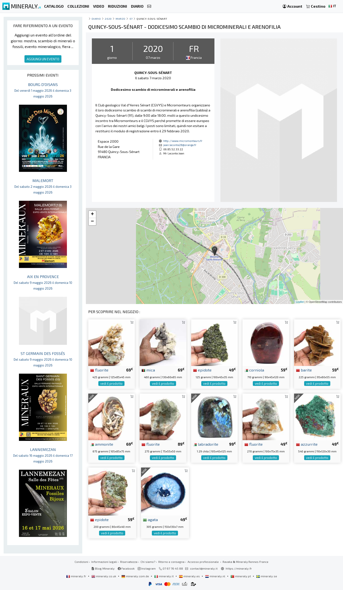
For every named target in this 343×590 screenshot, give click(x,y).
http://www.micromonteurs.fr (182, 140)
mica (148, 369)
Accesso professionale (203, 561)
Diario (96, 18)
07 (131, 18)
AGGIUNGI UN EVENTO (43, 59)
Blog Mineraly (103, 568)
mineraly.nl (215, 576)
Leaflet (300, 301)
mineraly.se (266, 576)
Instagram (147, 568)
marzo (120, 18)
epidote (202, 369)
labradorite (205, 444)
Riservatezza (128, 561)
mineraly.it (164, 576)
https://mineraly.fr (239, 568)
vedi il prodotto (111, 383)
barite (304, 369)
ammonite (101, 444)
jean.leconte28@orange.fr (179, 144)
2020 (108, 18)
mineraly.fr (76, 576)
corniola (254, 369)
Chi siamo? (148, 561)
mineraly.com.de (135, 576)
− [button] (92, 221)
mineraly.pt (241, 576)
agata (150, 519)
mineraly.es (190, 576)
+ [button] (92, 214)
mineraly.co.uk (104, 576)
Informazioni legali (104, 561)
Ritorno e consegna (171, 561)
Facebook (126, 568)
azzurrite (307, 444)
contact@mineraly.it (204, 568)
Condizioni (81, 561)
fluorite (99, 369)
